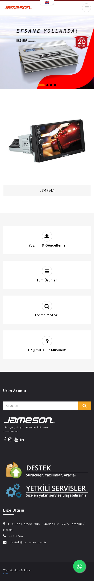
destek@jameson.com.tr (28, 542)
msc (6, 573)
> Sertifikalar (11, 431)
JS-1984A (46, 190)
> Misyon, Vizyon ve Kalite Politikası (25, 427)
